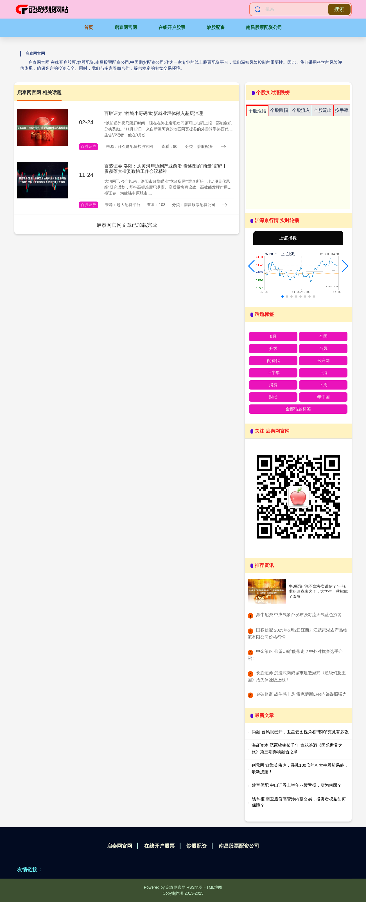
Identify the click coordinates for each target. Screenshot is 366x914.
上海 (323, 372)
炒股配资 (216, 27)
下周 (323, 384)
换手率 (342, 110)
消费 (273, 384)
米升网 (323, 360)
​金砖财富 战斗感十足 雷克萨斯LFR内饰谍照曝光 (301, 694)
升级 (273, 348)
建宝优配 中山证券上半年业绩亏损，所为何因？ (297, 785)
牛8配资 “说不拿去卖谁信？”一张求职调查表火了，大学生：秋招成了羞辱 (318, 591)
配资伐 (273, 360)
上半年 (273, 372)
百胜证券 (88, 146)
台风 (323, 348)
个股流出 (323, 110)
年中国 (323, 396)
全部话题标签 (298, 408)
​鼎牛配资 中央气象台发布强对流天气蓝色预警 (299, 614)
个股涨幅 (257, 110)
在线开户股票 (171, 27)
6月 (273, 336)
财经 (273, 396)
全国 (323, 336)
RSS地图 (194, 887)
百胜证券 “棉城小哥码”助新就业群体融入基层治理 (153, 113)
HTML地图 (213, 887)
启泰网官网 (125, 27)
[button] (251, 266)
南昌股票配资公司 (264, 27)
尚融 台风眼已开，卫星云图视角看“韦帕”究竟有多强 (300, 731)
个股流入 (301, 110)
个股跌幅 (279, 110)
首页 (88, 27)
